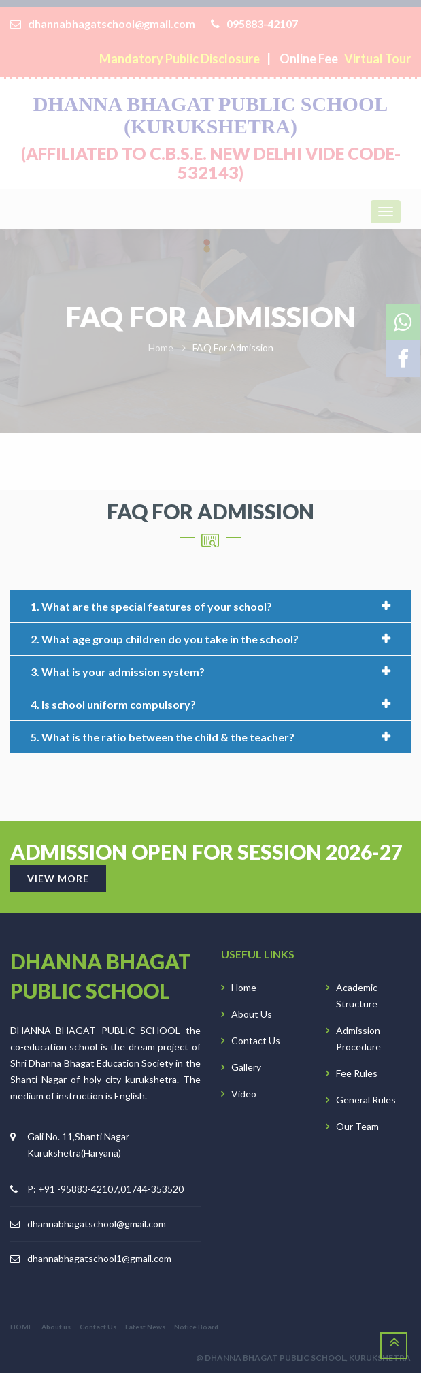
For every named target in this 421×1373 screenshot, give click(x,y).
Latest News (145, 1327)
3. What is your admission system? (118, 671)
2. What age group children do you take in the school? (165, 638)
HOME (21, 1327)
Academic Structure (356, 995)
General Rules (366, 1099)
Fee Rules (356, 1073)
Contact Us (255, 1040)
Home (243, 987)
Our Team (357, 1126)
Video (243, 1093)
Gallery (246, 1067)
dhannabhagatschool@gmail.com (96, 1223)
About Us (251, 1014)
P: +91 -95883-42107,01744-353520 (105, 1189)
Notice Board (196, 1327)
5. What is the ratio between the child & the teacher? (162, 736)
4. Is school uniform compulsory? (113, 704)
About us (56, 1327)
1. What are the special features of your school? (151, 606)
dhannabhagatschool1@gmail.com (99, 1258)
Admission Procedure (358, 1038)
